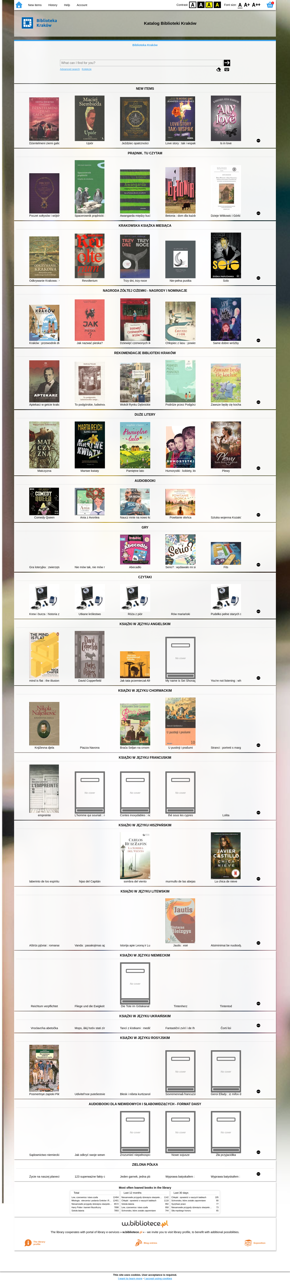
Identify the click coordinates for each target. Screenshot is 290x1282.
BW (201, 4)
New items (35, 5)
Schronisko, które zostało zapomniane (138, 1211)
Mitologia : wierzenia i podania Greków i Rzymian (93, 1201)
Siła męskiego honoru (181, 1211)
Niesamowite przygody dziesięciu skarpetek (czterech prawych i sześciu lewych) (107, 1204)
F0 (240, 4)
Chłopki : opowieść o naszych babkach (138, 1201)
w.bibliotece (132, 1232)
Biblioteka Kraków (145, 45)
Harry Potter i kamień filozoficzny (86, 1207)
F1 (247, 4)
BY (217, 4)
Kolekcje (86, 69)
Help (67, 5)
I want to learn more (130, 1278)
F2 (256, 4)
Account (82, 5)
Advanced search (70, 69)
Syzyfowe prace (178, 1204)
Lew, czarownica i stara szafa (84, 1197)
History (52, 5)
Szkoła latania (77, 1211)
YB (209, 4)
